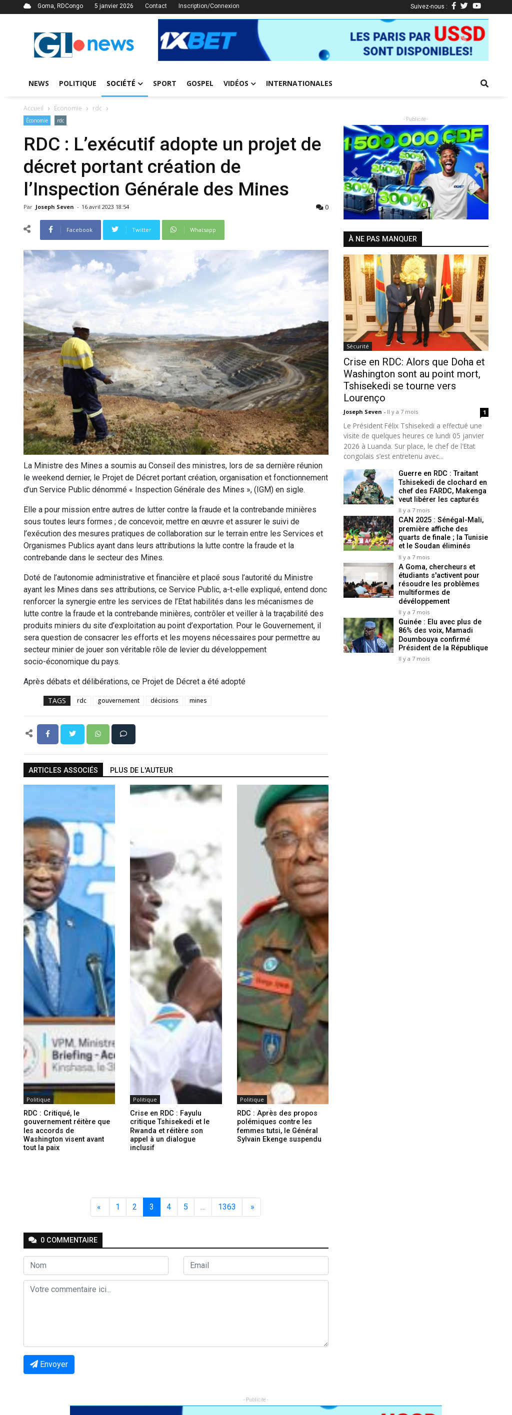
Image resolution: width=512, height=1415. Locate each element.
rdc (97, 108)
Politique (77, 83)
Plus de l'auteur (141, 770)
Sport (164, 83)
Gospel (200, 83)
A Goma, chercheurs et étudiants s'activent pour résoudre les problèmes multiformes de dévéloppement (439, 584)
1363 (227, 1207)
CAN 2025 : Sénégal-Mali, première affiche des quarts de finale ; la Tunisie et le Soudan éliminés (443, 533)
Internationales (299, 83)
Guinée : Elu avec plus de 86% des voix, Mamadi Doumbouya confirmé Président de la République (443, 635)
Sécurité (357, 346)
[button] (183, 40)
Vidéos (240, 83)
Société (124, 83)
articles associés (63, 770)
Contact (156, 5)
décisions (164, 700)
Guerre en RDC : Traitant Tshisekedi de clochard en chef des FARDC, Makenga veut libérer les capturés (442, 486)
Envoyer (49, 1364)
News (38, 83)
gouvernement (119, 700)
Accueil (34, 108)
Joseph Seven (56, 206)
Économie (68, 108)
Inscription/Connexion (209, 5)
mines (198, 700)
